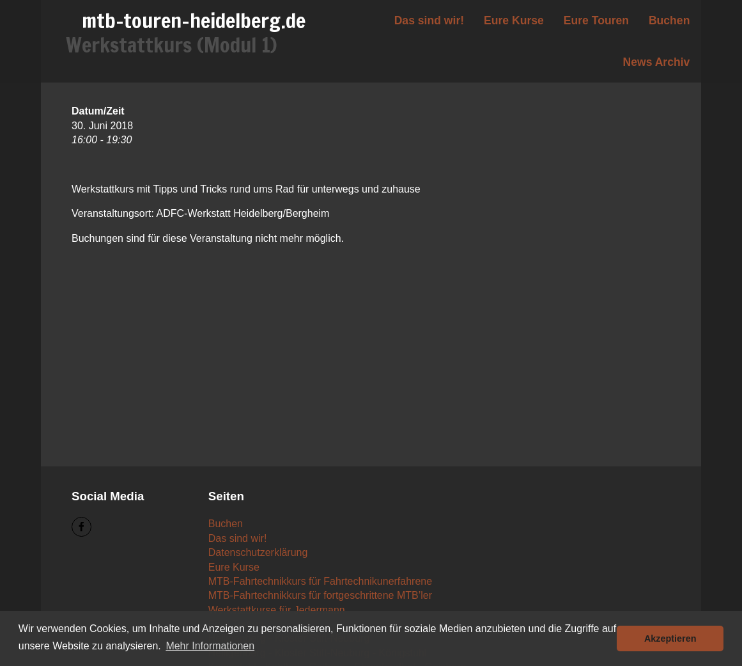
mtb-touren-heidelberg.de (193, 20)
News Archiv (656, 62)
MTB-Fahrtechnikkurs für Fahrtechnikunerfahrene (320, 581)
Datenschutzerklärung (258, 552)
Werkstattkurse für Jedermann (276, 610)
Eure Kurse (514, 20)
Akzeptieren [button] (670, 638)
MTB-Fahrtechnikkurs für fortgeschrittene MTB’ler (320, 595)
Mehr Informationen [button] (210, 645)
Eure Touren (596, 20)
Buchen (669, 20)
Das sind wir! (429, 20)
